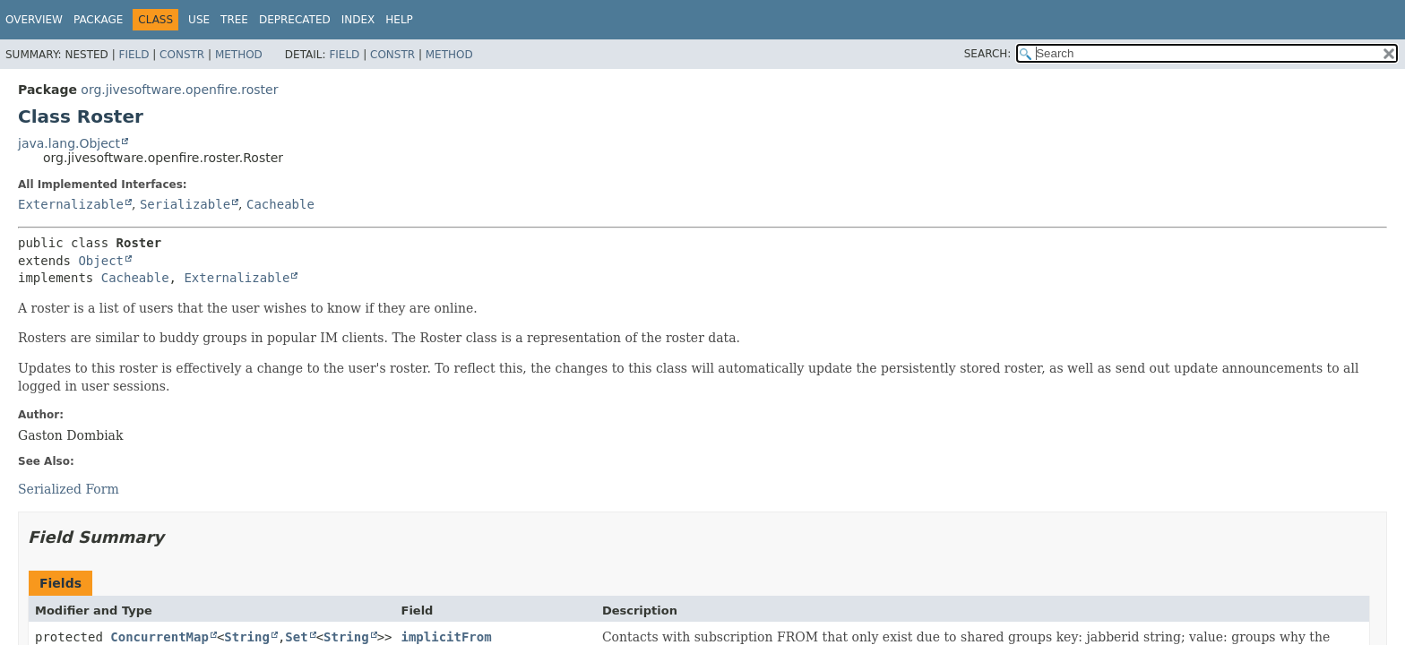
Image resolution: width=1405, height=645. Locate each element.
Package (98, 19)
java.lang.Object (69, 143)
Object (101, 261)
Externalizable (71, 204)
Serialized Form (68, 489)
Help (399, 19)
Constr (181, 54)
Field (133, 54)
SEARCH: (988, 53)
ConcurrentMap (159, 637)
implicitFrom (446, 637)
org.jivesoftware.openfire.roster (179, 89)
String (247, 637)
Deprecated (295, 19)
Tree (234, 19)
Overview (34, 19)
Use (199, 19)
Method (239, 54)
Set (296, 637)
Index (358, 19)
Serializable (185, 204)
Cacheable (280, 204)
